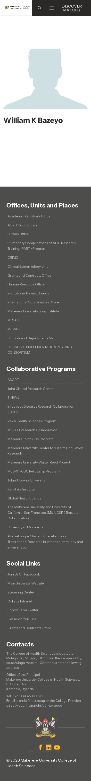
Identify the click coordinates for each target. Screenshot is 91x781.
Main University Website (26, 583)
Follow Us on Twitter (23, 610)
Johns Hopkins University (26, 480)
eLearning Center (21, 592)
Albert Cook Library (23, 225)
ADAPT (13, 380)
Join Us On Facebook (24, 574)
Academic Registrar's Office (29, 216)
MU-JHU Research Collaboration (32, 430)
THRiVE (13, 397)
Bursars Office (18, 234)
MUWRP (14, 329)
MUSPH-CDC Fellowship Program (34, 471)
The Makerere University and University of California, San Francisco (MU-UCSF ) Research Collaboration (44, 512)
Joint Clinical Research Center (31, 389)
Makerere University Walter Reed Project (39, 462)
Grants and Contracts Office (29, 275)
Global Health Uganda (24, 498)
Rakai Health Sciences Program (32, 421)
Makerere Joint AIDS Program (31, 439)
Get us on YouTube (22, 619)
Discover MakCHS (66, 8)
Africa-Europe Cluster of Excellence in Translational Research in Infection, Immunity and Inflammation (45, 541)
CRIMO (13, 257)
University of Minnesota (25, 527)
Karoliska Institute (21, 489)
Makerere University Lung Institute (33, 311)
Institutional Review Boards (28, 293)
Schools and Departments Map (32, 338)
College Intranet (20, 601)
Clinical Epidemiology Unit (28, 266)
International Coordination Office (33, 302)
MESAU (13, 320)
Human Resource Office (26, 284)
